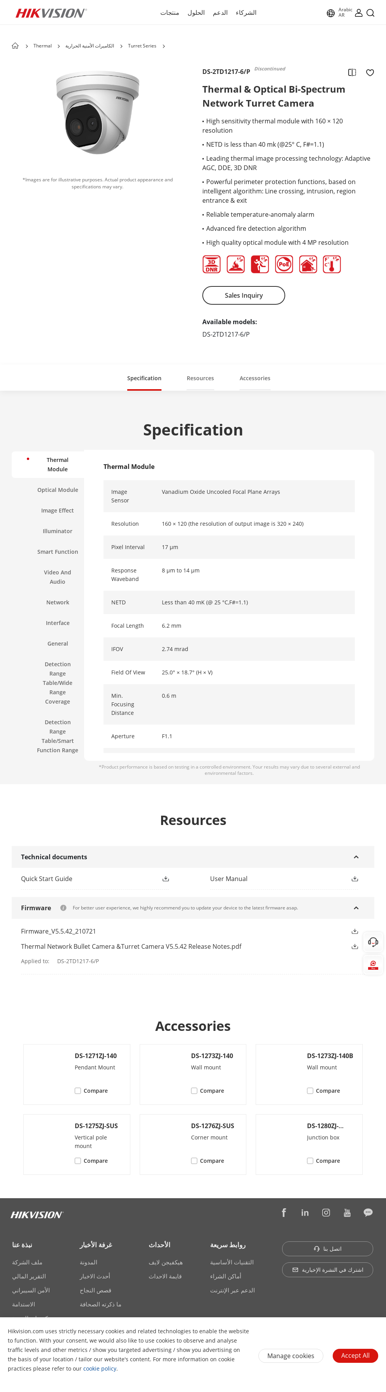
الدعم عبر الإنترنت (232, 1290)
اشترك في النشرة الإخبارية (327, 1269)
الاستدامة (23, 1304)
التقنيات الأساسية (232, 1262)
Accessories (255, 378)
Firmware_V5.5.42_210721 (58, 931)
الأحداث (159, 1244)
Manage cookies (290, 1356)
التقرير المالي (29, 1276)
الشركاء (246, 12)
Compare (96, 1090)
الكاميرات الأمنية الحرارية (89, 45)
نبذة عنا (22, 1244)
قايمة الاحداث (165, 1276)
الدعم (220, 12)
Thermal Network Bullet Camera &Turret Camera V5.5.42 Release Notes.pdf (131, 946)
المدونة (88, 1262)
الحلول (196, 12)
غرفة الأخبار (96, 1244)
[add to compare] (352, 72)
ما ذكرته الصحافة (100, 1304)
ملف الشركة (27, 1262)
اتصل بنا (328, 1248)
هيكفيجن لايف (166, 1262)
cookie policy (99, 1368)
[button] (59, 46)
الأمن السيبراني (31, 1290)
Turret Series (142, 45)
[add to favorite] (367, 72)
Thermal (43, 45)
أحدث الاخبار (95, 1276)
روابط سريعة (228, 1244)
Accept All (355, 1355)
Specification (144, 378)
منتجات (169, 12)
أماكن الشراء (225, 1276)
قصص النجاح (95, 1290)
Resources (200, 378)
